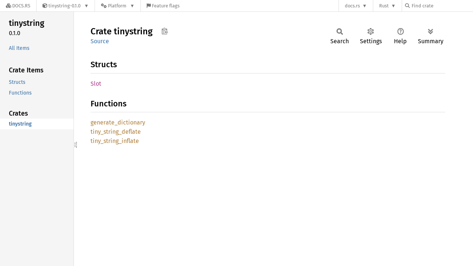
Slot (96, 83)
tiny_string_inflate (115, 140)
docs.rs (352, 5)
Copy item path (165, 31)
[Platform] (117, 5)
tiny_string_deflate (116, 131)
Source (100, 41)
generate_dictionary (118, 122)
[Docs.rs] (18, 5)
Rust (384, 5)
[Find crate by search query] (442, 5)
